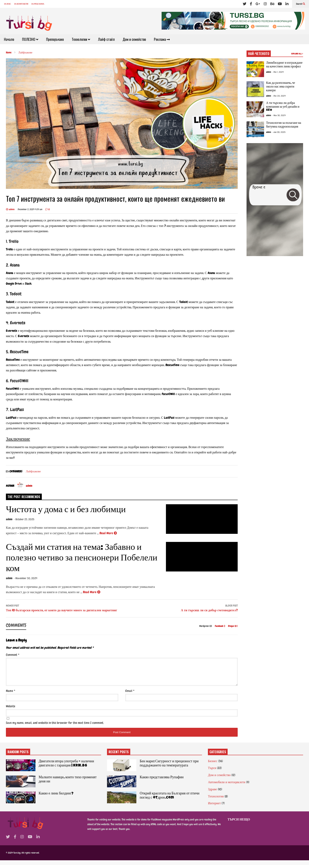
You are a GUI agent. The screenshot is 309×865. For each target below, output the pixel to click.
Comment (12, 655)
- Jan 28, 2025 (279, 132)
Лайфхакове (33, 471)
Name (10, 695)
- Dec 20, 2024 (279, 95)
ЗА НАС (7, 4)
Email (129, 695)
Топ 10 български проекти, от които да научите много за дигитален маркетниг (61, 610)
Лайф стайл (106, 39)
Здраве (212, 794)
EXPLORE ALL (297, 53)
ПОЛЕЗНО (30, 39)
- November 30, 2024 (25, 578)
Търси (212, 773)
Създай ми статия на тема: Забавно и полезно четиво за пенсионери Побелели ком (81, 558)
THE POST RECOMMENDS (23, 496)
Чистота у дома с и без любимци (66, 510)
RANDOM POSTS (18, 756)
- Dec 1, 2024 (278, 72)
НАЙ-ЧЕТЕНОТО (258, 53)
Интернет (214, 808)
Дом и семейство (134, 39)
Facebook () (220, 626)
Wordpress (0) (205, 626)
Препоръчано (55, 39)
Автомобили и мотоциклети (226, 787)
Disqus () (233, 626)
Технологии (81, 39)
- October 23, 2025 (24, 519)
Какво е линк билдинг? (56, 798)
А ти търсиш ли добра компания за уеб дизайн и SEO (282, 107)
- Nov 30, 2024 (279, 115)
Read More (108, 533)
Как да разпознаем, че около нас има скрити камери (280, 87)
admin (10, 209)
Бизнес (212, 766)
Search (300, 4)
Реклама (162, 39)
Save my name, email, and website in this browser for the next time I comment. (55, 727)
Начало (9, 39)
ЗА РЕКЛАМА (37, 4)
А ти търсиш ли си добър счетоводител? (209, 610)
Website (10, 711)
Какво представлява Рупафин (162, 782)
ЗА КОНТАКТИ (21, 4)
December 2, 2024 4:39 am (30, 209)
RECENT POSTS (119, 756)
